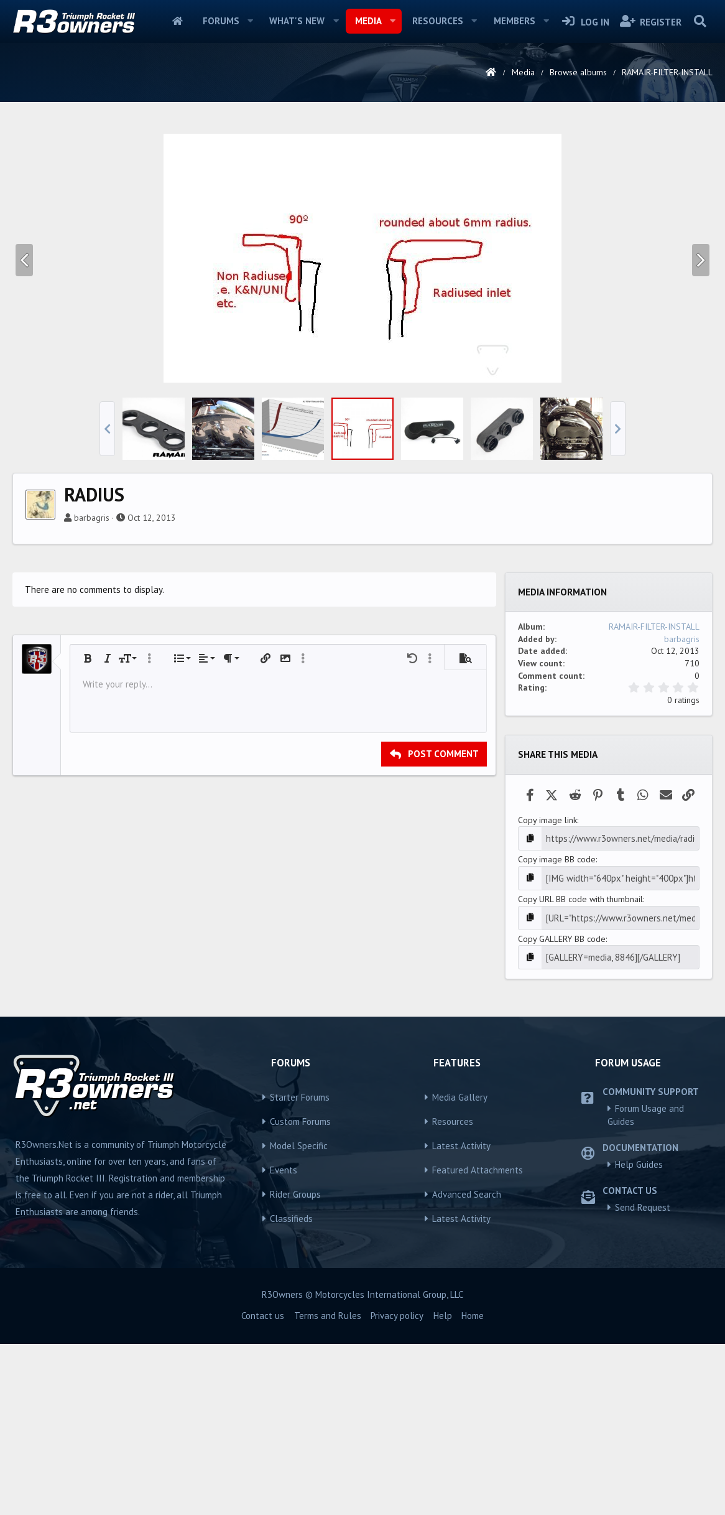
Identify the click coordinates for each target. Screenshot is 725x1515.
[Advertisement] (362, 214)
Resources (437, 21)
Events (283, 1341)
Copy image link (547, 994)
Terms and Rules (327, 1487)
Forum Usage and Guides (645, 1286)
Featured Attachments (477, 1341)
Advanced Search (466, 1365)
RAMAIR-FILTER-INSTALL (654, 800)
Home (177, 21)
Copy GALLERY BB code (562, 1110)
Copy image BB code (557, 1032)
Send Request (642, 1378)
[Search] (700, 21)
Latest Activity (461, 1317)
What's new (297, 21)
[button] (250, 21)
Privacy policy (397, 1487)
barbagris (91, 691)
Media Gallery (459, 1268)
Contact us (262, 1487)
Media (368, 21)
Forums (221, 21)
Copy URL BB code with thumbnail (580, 1072)
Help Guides (639, 1335)
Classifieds (291, 1390)
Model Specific (299, 1317)
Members (514, 21)
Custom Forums (300, 1292)
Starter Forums (300, 1268)
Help (442, 1487)
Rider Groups (295, 1365)
